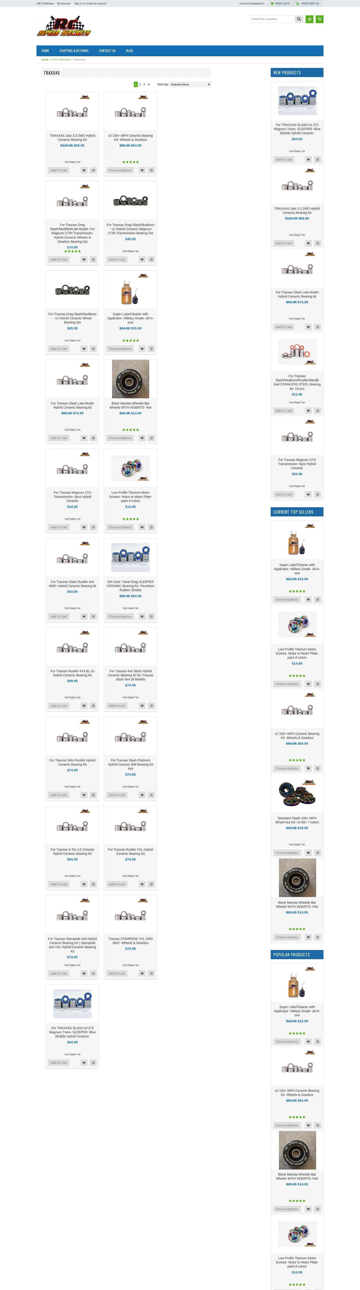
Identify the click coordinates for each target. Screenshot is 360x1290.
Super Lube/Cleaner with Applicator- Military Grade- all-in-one (186, 318)
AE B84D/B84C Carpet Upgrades (59, 114)
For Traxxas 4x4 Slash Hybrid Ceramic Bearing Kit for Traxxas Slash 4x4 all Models (185, 675)
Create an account (96, 3)
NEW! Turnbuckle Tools (52, 459)
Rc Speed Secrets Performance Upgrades (58, 437)
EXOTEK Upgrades (49, 257)
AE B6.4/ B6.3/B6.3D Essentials (58, 420)
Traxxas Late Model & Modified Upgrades (64, 141)
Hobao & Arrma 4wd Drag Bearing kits (62, 215)
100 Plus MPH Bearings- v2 (55, 153)
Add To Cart (114, 170)
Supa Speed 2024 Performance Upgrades (57, 193)
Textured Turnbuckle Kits (53, 126)
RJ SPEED (44, 238)
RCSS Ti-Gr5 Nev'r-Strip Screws (58, 370)
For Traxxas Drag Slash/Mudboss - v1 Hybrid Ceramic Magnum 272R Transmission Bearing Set (186, 229)
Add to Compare (148, 170)
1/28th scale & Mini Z (50, 98)
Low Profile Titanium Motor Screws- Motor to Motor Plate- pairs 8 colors (185, 497)
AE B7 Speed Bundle (51, 199)
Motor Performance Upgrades (56, 374)
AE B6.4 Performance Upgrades (58, 300)
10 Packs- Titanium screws (54, 308)
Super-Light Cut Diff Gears (54, 424)
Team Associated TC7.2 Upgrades (59, 242)
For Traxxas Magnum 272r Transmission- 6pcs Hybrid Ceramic (127, 497)
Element (42, 447)
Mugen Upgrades (48, 218)
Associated (44, 508)
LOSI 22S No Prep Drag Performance (62, 432)
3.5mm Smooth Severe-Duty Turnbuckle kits (63, 282)
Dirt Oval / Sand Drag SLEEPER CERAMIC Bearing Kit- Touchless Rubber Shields (185, 586)
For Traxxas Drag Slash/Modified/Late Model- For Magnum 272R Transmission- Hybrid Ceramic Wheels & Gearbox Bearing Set (127, 233)
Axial (40, 443)
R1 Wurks (43, 172)
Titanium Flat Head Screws (54, 246)
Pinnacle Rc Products (51, 222)
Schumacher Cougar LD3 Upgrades (60, 122)
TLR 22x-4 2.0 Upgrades (53, 87)
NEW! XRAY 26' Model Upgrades (58, 110)
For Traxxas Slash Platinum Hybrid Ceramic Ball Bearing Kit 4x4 (185, 764)
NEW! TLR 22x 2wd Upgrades (56, 145)
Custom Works (46, 366)
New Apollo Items (48, 343)
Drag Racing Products (51, 354)
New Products (46, 315)
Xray (40, 207)
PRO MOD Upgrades (51, 265)
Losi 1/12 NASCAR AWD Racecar (59, 91)
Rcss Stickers (46, 405)
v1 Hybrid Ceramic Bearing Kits (57, 160)
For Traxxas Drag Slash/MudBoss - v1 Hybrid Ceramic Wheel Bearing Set (128, 318)
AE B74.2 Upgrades (50, 358)
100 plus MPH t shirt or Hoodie (57, 335)
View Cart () (310, 3)
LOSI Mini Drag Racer (51, 311)
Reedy (41, 521)
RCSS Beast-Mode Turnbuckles (58, 463)
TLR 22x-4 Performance (52, 455)
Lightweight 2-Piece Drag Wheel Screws (63, 292)
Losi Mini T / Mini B (49, 362)
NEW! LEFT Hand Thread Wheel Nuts (62, 319)
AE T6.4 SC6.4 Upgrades (53, 304)
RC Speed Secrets (49, 496)
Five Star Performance (51, 273)
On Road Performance (51, 393)
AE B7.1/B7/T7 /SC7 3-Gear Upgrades (62, 118)
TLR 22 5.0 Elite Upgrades (54, 451)
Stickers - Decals (48, 478)
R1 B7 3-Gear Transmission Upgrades (62, 226)
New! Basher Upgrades (52, 377)
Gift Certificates (45, 3)
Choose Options (175, 170)
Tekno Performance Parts (53, 470)
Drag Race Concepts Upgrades (57, 288)
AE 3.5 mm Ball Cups (51, 253)
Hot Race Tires (46, 79)
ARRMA (42, 277)
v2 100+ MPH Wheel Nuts (54, 168)
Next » (204, 84)
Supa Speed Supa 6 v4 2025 (56, 149)
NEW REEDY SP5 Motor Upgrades (60, 323)
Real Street (44, 339)
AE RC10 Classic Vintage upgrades (60, 106)
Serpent (42, 346)
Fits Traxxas (61, 59)
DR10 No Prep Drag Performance (59, 412)
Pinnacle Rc (44, 515)
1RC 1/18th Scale (48, 102)
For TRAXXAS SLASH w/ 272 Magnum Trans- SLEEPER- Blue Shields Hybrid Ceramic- (127, 1032)
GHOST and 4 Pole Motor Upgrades (60, 157)
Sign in (78, 3)
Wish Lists (282, 3)
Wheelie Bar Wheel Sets (53, 249)
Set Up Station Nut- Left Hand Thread (61, 296)
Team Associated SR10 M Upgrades (60, 261)
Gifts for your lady (48, 327)
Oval (40, 180)
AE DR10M (44, 350)
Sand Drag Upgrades (51, 269)
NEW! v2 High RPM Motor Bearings (60, 408)
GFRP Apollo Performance (54, 184)
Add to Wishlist (139, 170)
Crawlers (42, 389)
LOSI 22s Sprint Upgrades (54, 95)
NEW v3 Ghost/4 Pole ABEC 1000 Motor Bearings (63, 131)
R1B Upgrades (46, 83)
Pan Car (42, 331)
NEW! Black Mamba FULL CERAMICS (62, 416)
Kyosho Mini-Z (46, 385)
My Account (63, 3)
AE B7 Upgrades (48, 203)
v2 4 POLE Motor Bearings (54, 176)
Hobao (41, 381)
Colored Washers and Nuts (54, 164)
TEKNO (42, 474)
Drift (39, 428)
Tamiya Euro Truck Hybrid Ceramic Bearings (60, 399)
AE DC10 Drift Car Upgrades (56, 211)
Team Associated (48, 466)
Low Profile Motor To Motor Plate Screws (63, 187)
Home (45, 59)
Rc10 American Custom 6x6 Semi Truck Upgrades (63, 232)
